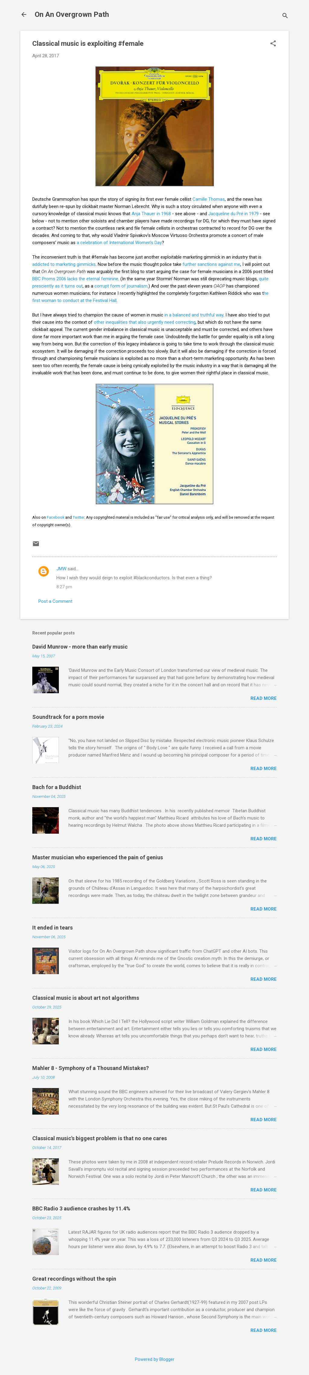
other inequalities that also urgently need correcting (145, 322)
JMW (61, 568)
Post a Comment (55, 601)
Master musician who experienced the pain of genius (97, 857)
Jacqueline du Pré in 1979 (234, 213)
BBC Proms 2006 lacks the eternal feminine (75, 279)
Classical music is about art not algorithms (85, 998)
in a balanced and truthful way (193, 315)
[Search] (285, 16)
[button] (273, 44)
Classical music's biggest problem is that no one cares (99, 1138)
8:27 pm (64, 587)
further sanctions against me (211, 264)
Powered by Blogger (154, 1359)
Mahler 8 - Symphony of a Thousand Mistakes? (90, 1068)
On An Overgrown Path (72, 14)
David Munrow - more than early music (80, 646)
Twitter (78, 517)
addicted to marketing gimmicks (64, 264)
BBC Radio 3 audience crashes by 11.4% (81, 1208)
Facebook (55, 517)
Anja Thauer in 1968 (151, 213)
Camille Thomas (209, 199)
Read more (263, 698)
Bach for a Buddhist (56, 787)
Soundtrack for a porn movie (68, 717)
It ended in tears (52, 927)
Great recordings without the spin (74, 1279)
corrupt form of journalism (121, 286)
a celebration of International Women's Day (119, 242)
